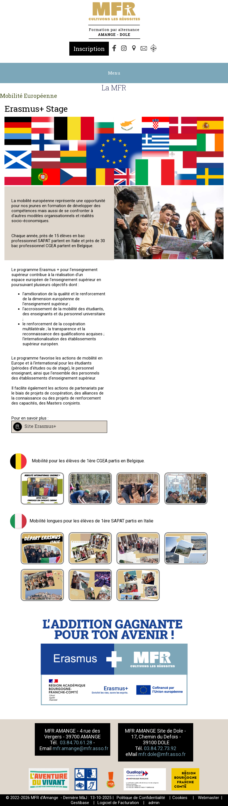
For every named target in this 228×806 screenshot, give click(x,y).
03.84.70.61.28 (76, 742)
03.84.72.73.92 (160, 748)
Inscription (89, 49)
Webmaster (208, 797)
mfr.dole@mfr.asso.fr (162, 754)
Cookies (179, 797)
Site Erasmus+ (39, 426)
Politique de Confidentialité (141, 797)
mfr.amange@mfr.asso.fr (80, 748)
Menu (114, 73)
